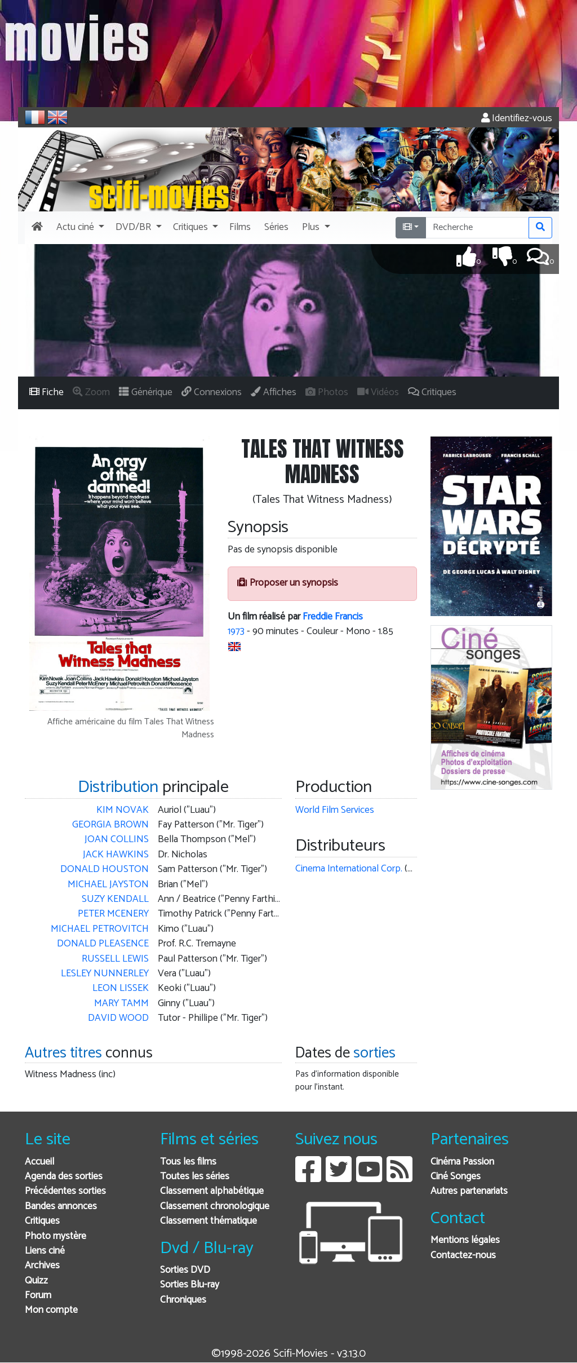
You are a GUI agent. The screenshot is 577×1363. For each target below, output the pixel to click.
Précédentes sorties (65, 1191)
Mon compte (51, 1310)
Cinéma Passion (462, 1162)
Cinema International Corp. (348, 869)
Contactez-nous (463, 1255)
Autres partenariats (469, 1191)
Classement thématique (208, 1221)
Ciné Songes (455, 1177)
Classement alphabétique (212, 1191)
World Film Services (334, 810)
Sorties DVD (185, 1270)
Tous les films (188, 1162)
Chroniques (183, 1300)
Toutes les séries (194, 1177)
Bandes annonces (61, 1206)
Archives (42, 1266)
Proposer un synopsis (287, 583)
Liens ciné (45, 1251)
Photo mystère (55, 1236)
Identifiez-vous (516, 118)
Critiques (42, 1221)
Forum (38, 1295)
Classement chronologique (214, 1206)
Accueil (39, 1162)
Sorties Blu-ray (189, 1285)
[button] (79, 228)
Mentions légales (465, 1240)
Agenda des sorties (64, 1177)
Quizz (36, 1281)
